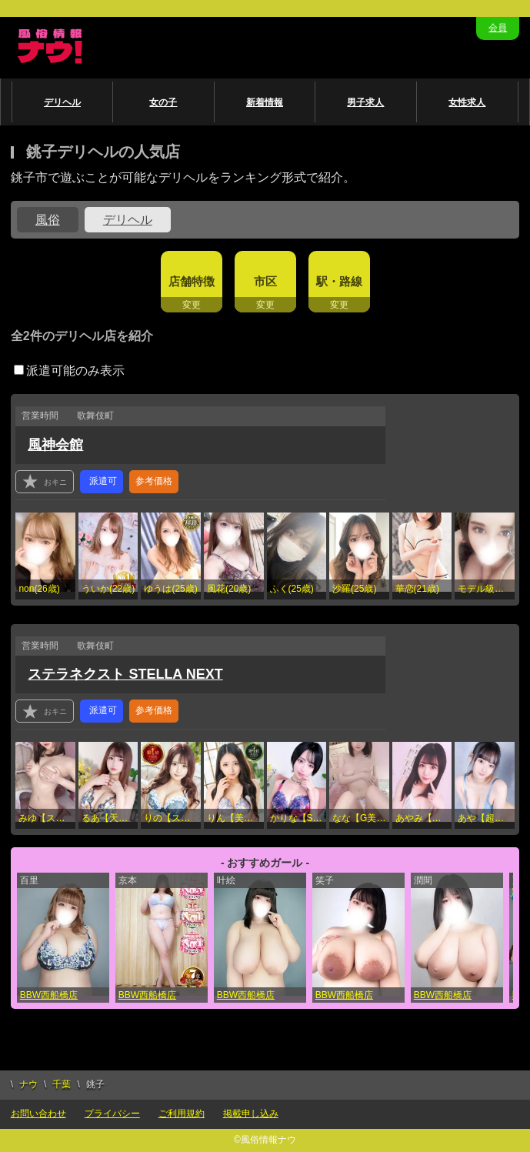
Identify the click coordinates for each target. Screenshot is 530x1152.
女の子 (163, 102)
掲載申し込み (250, 1113)
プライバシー (112, 1113)
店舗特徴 (191, 281)
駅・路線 (339, 281)
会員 (497, 27)
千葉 (61, 1084)
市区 (265, 281)
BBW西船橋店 (49, 995)
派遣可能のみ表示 (69, 370)
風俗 (47, 219)
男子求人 (365, 102)
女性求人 (466, 102)
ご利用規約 (181, 1113)
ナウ (28, 1084)
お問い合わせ (38, 1113)
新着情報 (264, 102)
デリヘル (62, 102)
